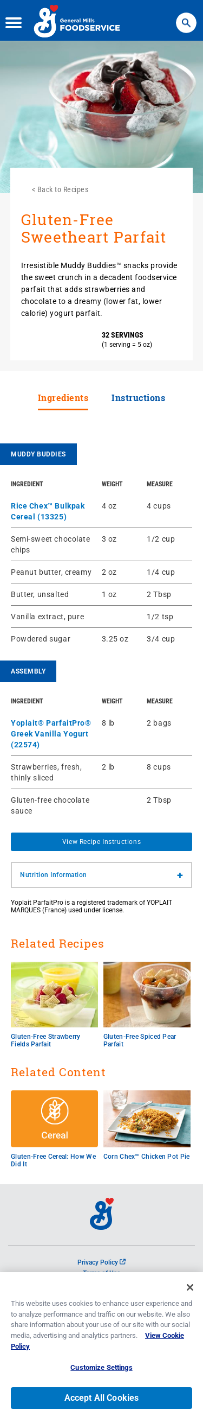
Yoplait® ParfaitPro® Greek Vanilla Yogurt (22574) (51, 734)
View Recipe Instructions (101, 842)
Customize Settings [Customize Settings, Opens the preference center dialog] (101, 1371)
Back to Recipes (63, 189)
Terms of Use (101, 1273)
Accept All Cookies (101, 1400)
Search (186, 16)
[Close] (190, 1291)
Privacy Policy (101, 1262)
